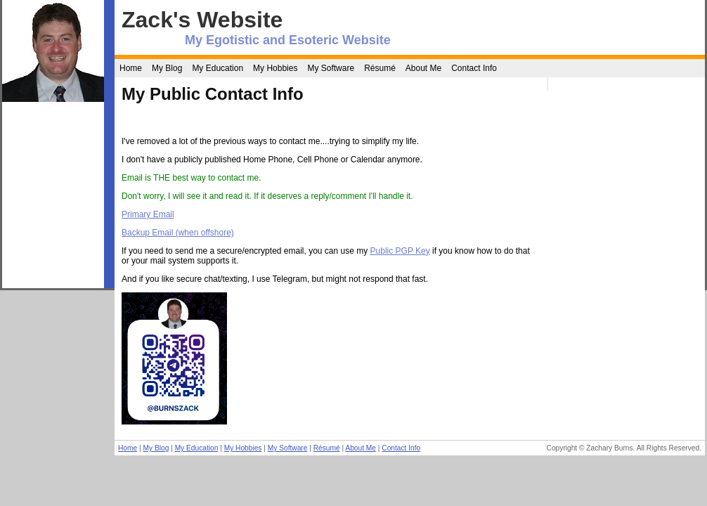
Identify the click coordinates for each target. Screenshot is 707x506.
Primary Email (148, 214)
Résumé (380, 68)
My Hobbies (275, 68)
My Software (330, 68)
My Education (217, 68)
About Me (423, 68)
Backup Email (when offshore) (178, 233)
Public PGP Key (400, 251)
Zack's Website (202, 19)
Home (130, 68)
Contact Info (474, 68)
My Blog (167, 68)
